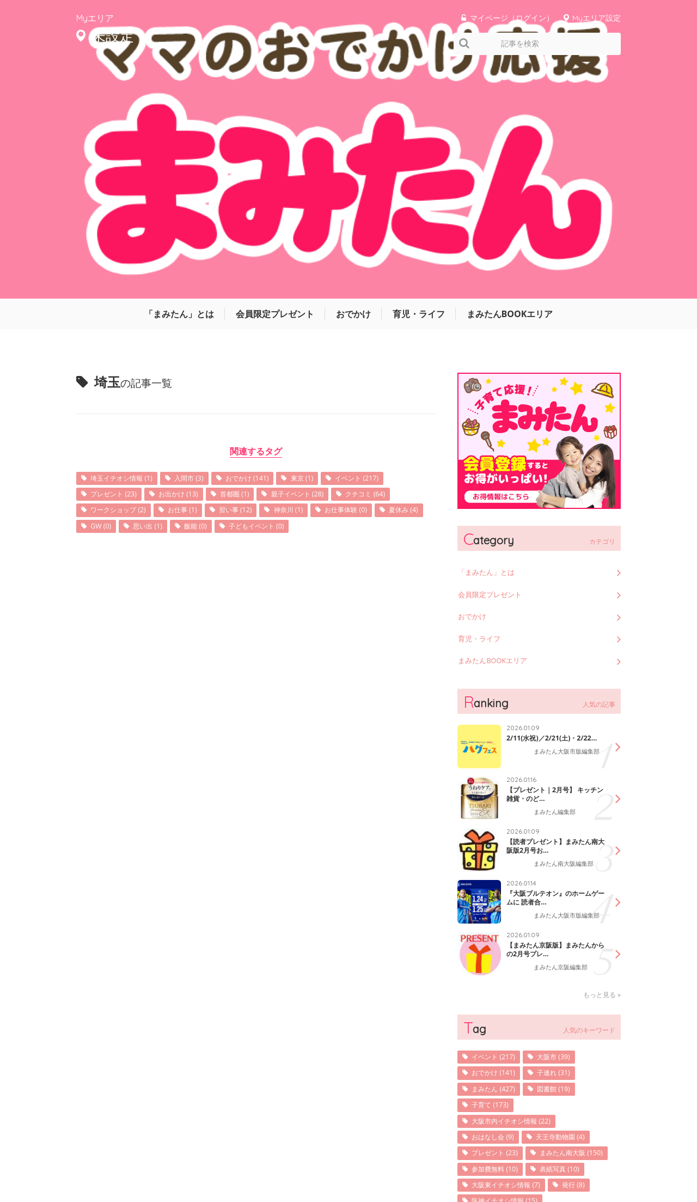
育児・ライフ (419, 79)
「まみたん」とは (179, 79)
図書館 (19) (565, 868)
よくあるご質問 (598, 1160)
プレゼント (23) (118, 261)
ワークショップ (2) (192, 277)
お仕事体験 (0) (115, 294)
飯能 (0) (336, 294)
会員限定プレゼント (275, 79)
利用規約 (490, 1160)
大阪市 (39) (565, 834)
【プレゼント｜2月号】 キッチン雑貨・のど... (555, 568)
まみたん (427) (498, 868)
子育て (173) (494, 885)
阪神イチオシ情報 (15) (511, 1003)
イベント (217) (390, 244)
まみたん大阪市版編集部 (566, 534)
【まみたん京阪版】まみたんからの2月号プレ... (552, 728)
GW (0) (231, 294)
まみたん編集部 (556, 587)
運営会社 (392, 1160)
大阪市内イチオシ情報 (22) (518, 902)
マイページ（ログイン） (512, 18)
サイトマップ (441, 1160)
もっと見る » (602, 771)
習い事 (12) (323, 277)
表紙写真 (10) (572, 969)
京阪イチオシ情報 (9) (509, 1020)
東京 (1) (329, 244)
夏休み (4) (180, 294)
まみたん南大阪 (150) (509, 953)
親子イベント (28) (323, 261)
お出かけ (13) (190, 261)
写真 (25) (582, 1020)
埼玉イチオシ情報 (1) (127, 244)
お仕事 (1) (264, 277)
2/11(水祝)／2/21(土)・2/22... (547, 513)
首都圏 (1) (253, 261)
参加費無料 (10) (499, 969)
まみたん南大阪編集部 (566, 639)
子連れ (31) (565, 851)
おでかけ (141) (268, 244)
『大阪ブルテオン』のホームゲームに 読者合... (552, 672)
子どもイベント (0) (123, 311)
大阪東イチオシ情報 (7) (512, 986)
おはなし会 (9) (497, 919)
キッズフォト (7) (501, 1037)
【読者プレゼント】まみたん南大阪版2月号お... (552, 620)
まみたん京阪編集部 (563, 746)
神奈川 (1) (382, 277)
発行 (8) (588, 986)
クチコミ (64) (114, 277)
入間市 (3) (203, 244)
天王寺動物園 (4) (573, 919)
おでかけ (353, 79)
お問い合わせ (539, 1160)
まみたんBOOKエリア (510, 79)
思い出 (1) (283, 294)
